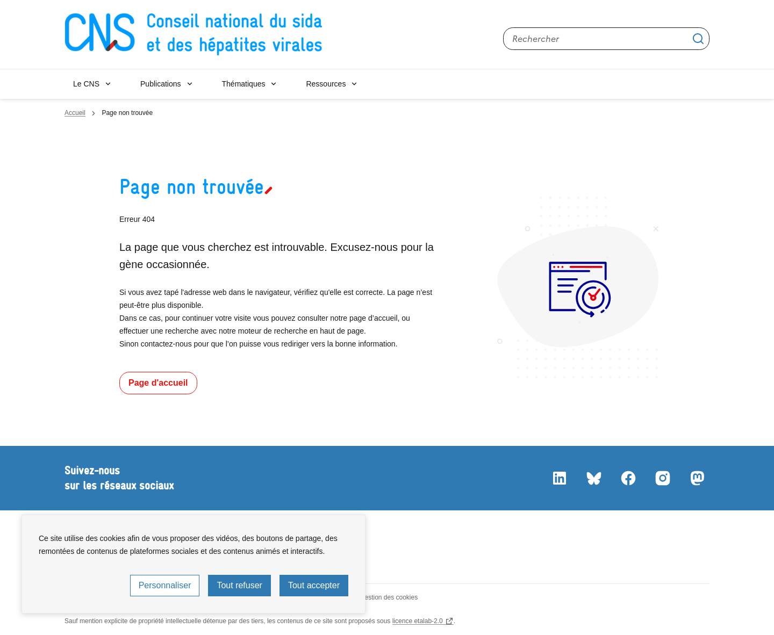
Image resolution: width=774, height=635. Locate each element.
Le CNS (86, 84)
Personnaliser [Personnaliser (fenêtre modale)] (165, 585)
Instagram (662, 478)
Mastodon (697, 478)
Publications (160, 84)
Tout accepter (314, 585)
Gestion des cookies (389, 597)
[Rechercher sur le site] (606, 38)
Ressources (326, 84)
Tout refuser (239, 585)
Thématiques (244, 84)
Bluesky (593, 478)
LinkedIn (559, 478)
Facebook (628, 478)
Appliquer (698, 38)
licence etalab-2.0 (417, 621)
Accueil (74, 113)
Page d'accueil (158, 382)
